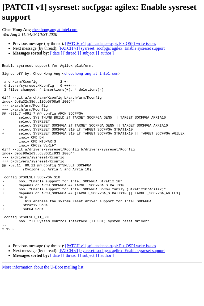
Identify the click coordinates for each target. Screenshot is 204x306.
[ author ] (106, 53)
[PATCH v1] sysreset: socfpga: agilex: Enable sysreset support (111, 48)
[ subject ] (88, 53)
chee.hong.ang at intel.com (55, 29)
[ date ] (56, 53)
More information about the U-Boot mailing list (42, 301)
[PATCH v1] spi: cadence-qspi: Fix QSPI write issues (110, 43)
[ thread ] (71, 53)
